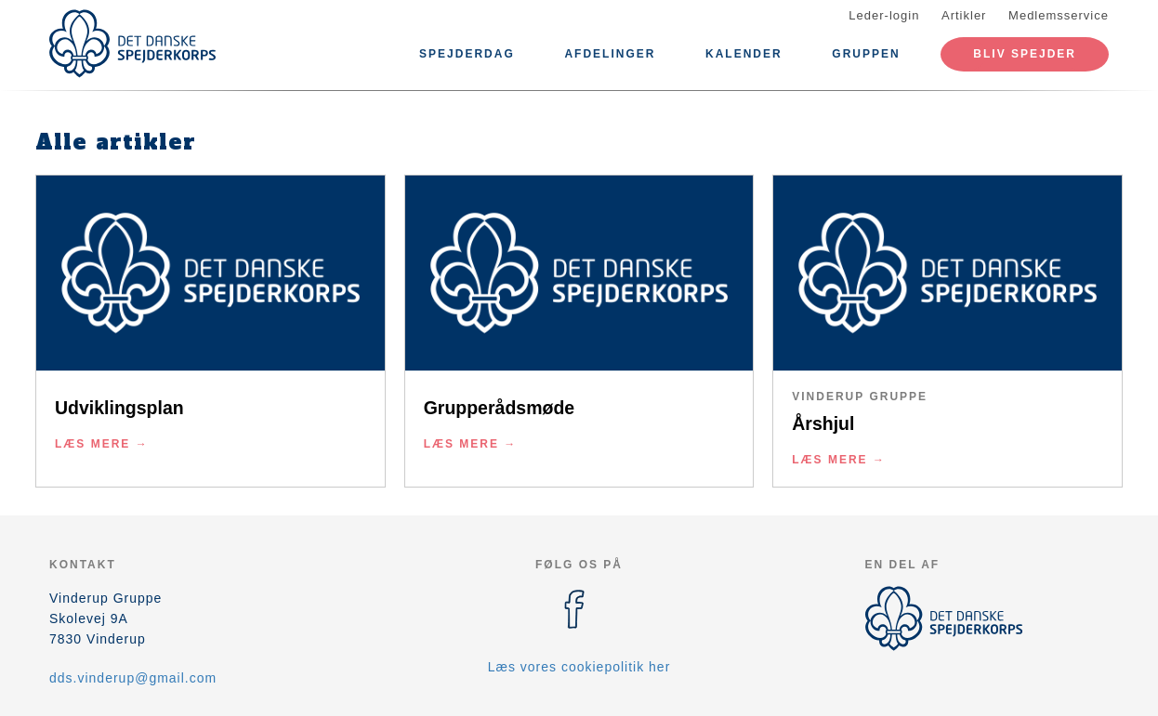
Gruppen (866, 53)
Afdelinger (609, 53)
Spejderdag (467, 53)
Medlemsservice (1058, 15)
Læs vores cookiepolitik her (579, 666)
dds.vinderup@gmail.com (133, 677)
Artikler (963, 15)
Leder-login (884, 15)
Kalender (744, 53)
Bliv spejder (1024, 53)
